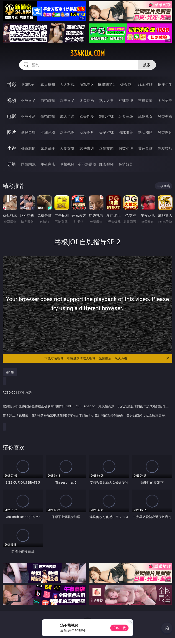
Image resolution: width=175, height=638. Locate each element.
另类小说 (125, 148)
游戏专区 (87, 84)
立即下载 (119, 628)
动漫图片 (87, 132)
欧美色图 (67, 132)
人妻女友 (67, 148)
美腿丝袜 (106, 132)
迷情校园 (106, 148)
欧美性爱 (87, 116)
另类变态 (165, 116)
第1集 (10, 372)
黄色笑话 (145, 148)
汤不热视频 (87, 164)
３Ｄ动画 (87, 100)
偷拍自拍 (48, 116)
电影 (11, 116)
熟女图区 (145, 132)
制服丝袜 (106, 116)
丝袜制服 (125, 100)
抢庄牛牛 (165, 84)
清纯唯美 (125, 132)
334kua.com (87, 53)
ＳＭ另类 (165, 100)
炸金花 (125, 84)
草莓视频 (67, 164)
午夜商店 (48, 164)
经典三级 (125, 116)
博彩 (11, 84)
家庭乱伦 (48, 148)
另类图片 (165, 132)
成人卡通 (67, 116)
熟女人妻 (106, 100)
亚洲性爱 (28, 116)
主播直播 (145, 100)
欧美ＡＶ (67, 100)
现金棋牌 (145, 84)
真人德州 (48, 84)
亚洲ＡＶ (28, 100)
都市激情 (28, 148)
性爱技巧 (165, 148)
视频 (11, 100)
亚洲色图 (48, 132)
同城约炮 (28, 164)
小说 (11, 148)
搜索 (146, 64)
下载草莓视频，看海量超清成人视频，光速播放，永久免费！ (107, 358)
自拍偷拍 (48, 100)
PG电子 (28, 84)
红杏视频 (106, 164)
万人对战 (67, 84)
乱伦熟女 (145, 116)
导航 (11, 164)
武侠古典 (87, 148)
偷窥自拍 (28, 132)
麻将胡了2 (106, 84)
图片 (11, 132)
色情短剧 (125, 164)
